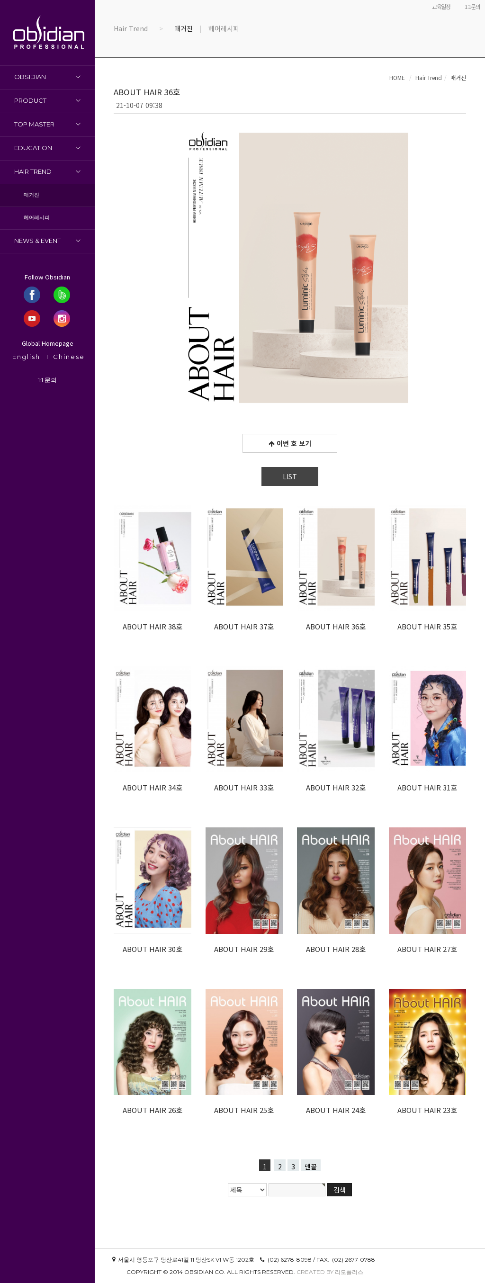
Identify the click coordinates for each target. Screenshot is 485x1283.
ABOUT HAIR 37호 (244, 626)
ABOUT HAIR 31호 (427, 787)
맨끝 (311, 1166)
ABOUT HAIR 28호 (336, 949)
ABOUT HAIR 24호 (336, 1110)
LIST (290, 476)
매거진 (31, 194)
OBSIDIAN (30, 77)
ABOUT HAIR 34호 (152, 787)
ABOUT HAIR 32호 (336, 787)
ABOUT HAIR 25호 (244, 1110)
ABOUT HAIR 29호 (244, 949)
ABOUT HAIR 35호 (427, 626)
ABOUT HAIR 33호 (244, 787)
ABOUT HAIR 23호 (427, 1110)
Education (33, 148)
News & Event (37, 240)
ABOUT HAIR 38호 (152, 626)
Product (30, 100)
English (26, 356)
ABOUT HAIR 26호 (152, 1110)
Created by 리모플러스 (329, 1271)
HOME (397, 77)
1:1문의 (472, 6)
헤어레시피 (37, 217)
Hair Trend (33, 171)
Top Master (34, 124)
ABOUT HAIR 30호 (152, 949)
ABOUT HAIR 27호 (427, 949)
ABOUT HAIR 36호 (336, 626)
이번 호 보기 (290, 443)
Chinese (69, 356)
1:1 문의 (47, 380)
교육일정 (441, 6)
